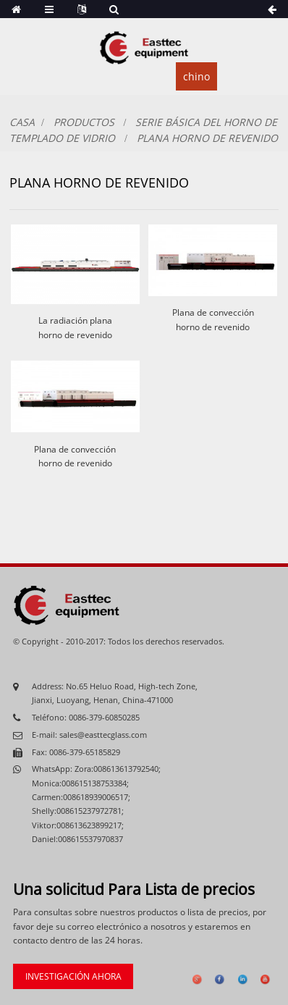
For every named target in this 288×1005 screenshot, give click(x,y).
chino (196, 76)
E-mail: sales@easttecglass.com (89, 735)
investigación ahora (73, 976)
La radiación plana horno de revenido (75, 327)
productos (84, 122)
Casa (22, 122)
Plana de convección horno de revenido (213, 319)
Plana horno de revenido (207, 138)
